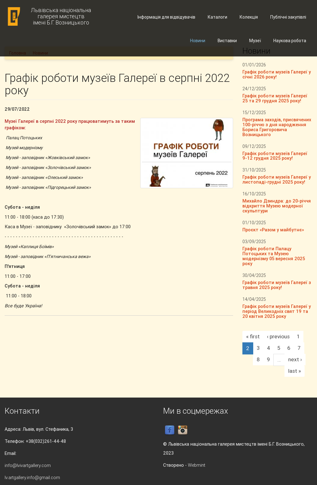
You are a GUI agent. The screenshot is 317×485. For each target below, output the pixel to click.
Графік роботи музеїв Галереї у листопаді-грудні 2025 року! (276, 179)
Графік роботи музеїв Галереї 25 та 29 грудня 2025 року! (274, 98)
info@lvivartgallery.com (28, 465)
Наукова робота (289, 40)
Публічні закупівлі (288, 17)
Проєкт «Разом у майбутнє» (273, 230)
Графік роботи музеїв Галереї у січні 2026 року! (276, 74)
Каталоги (217, 17)
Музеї (255, 40)
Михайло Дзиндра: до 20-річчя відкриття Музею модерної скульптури (276, 206)
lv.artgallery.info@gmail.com (32, 477)
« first (253, 336)
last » (294, 370)
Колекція (249, 17)
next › (295, 359)
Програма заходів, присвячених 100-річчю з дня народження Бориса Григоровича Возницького (276, 127)
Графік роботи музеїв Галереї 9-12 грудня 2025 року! (274, 155)
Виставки (227, 40)
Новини (197, 40)
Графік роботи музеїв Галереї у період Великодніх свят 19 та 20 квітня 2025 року (276, 311)
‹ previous (278, 336)
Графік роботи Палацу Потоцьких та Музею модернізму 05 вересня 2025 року (273, 256)
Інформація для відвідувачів (166, 17)
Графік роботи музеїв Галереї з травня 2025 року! (276, 284)
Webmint (196, 465)
